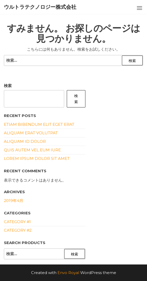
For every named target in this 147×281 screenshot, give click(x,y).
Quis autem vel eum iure (32, 149)
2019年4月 (13, 200)
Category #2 (18, 230)
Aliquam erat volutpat (31, 132)
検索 (8, 85)
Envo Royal (68, 272)
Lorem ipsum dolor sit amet (37, 158)
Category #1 (17, 221)
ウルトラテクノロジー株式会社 (40, 7)
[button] (139, 8)
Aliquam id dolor (25, 141)
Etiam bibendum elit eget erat (39, 124)
